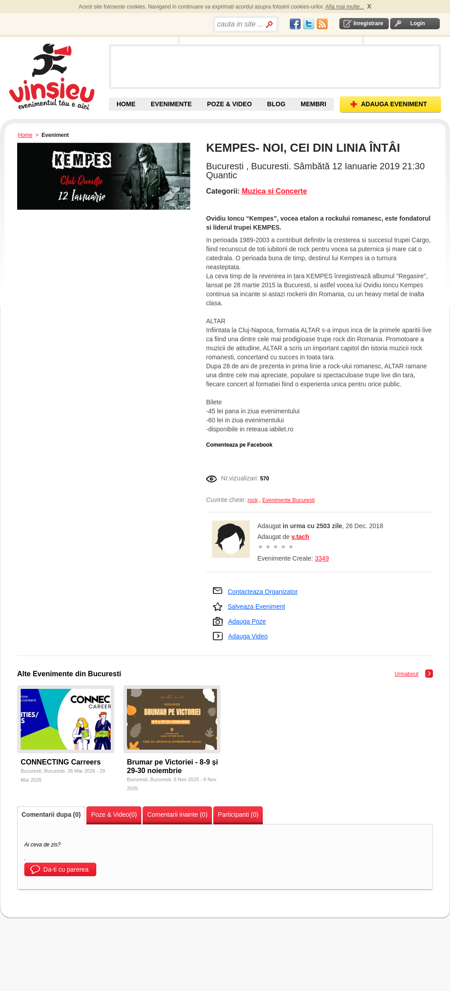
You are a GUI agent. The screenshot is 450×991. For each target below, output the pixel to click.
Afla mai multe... (344, 7)
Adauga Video (248, 636)
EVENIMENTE (171, 104)
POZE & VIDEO (229, 104)
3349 (322, 558)
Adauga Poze (247, 621)
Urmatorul (406, 674)
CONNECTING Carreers (61, 762)
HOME (126, 104)
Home (25, 135)
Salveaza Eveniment (256, 606)
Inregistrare (368, 23)
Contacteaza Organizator (263, 591)
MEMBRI (313, 104)
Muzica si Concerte (274, 191)
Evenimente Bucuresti (288, 500)
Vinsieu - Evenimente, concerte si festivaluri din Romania (58, 76)
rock (253, 500)
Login (417, 23)
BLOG (276, 104)
